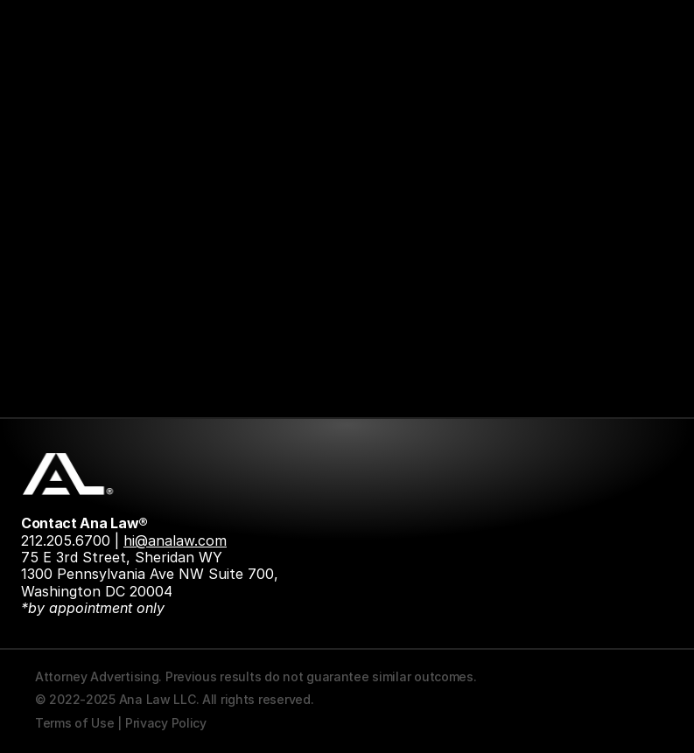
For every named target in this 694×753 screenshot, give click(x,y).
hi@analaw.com (175, 540)
